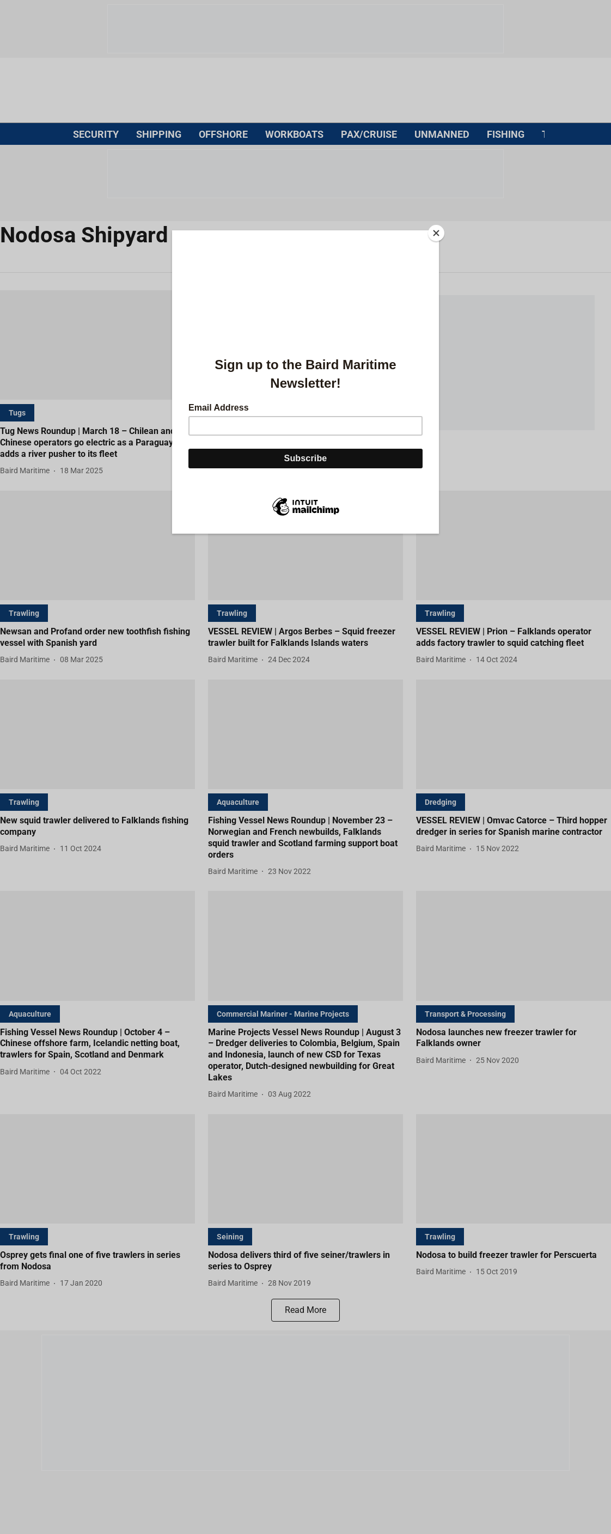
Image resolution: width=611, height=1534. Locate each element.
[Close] (436, 233)
